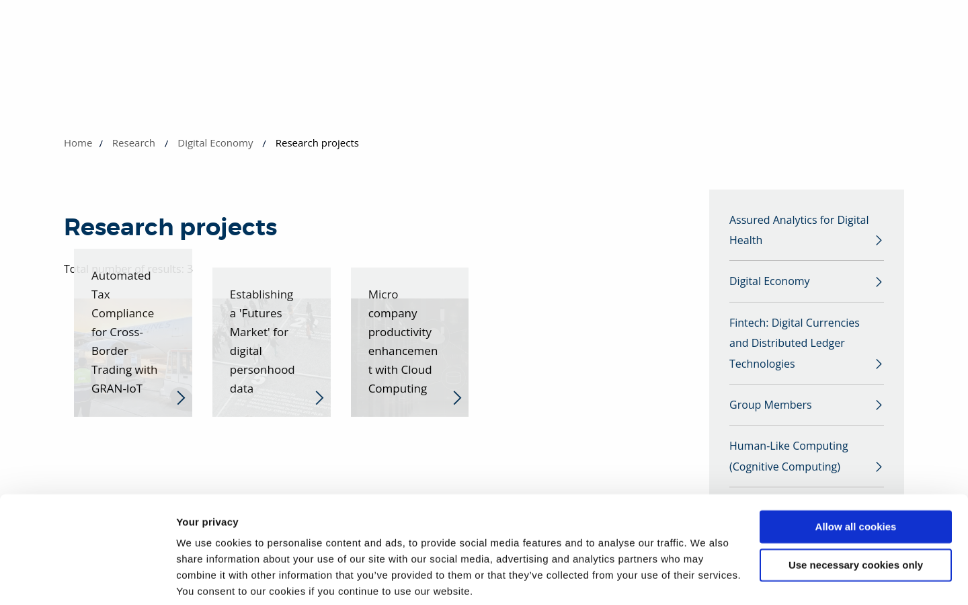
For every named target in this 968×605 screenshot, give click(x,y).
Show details (207, 578)
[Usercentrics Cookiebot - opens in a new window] (87, 579)
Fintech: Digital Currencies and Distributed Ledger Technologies (794, 348)
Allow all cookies (856, 477)
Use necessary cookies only (856, 514)
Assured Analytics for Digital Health (799, 231)
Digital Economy (215, 142)
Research (133, 142)
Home (78, 142)
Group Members (770, 412)
